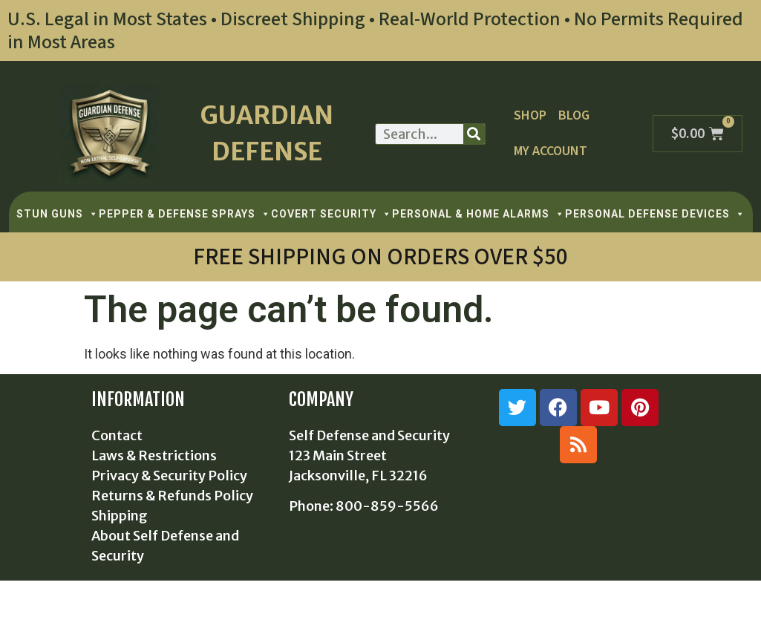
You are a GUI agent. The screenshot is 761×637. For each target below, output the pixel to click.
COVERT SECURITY (331, 214)
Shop (530, 115)
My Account (550, 151)
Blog (573, 115)
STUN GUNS (57, 214)
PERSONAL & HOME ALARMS (478, 214)
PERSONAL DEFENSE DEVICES (655, 214)
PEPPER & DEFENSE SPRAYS (185, 214)
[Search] (474, 134)
